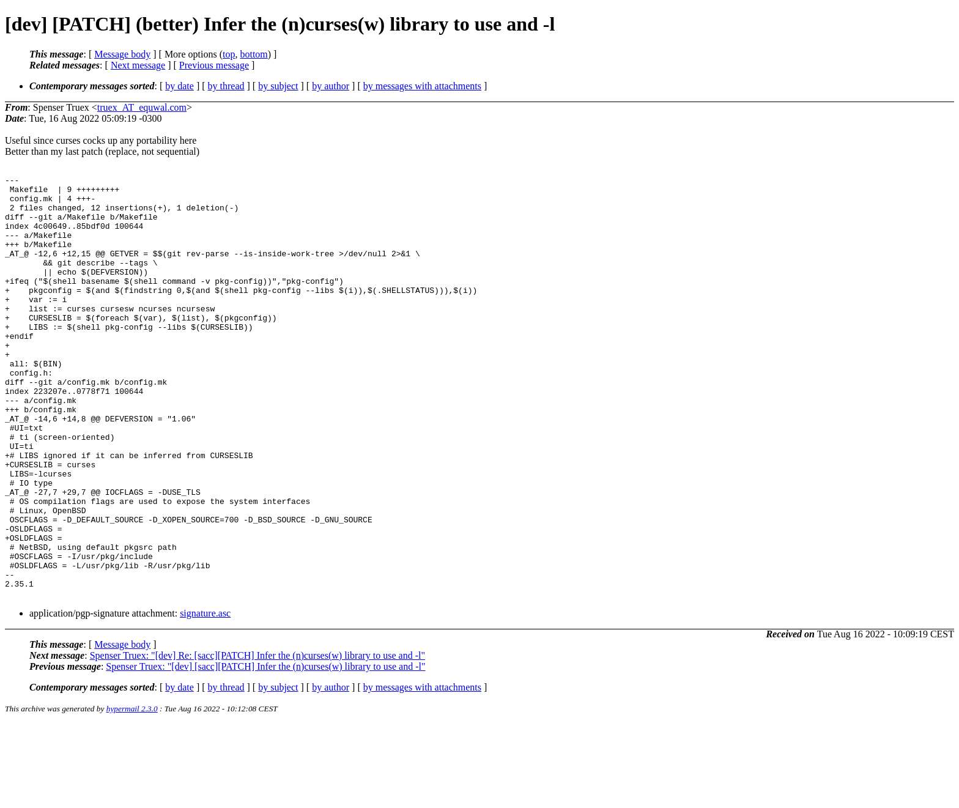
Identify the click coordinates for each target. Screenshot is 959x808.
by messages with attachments (422, 86)
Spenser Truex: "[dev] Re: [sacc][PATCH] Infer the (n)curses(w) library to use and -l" (257, 740)
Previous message (214, 65)
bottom (253, 54)
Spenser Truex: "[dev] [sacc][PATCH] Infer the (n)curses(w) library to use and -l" (265, 751)
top (229, 54)
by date (179, 86)
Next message (138, 65)
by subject (278, 86)
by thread (226, 86)
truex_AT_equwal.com (142, 107)
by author (330, 86)
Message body (122, 54)
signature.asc (205, 697)
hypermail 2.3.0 (132, 793)
